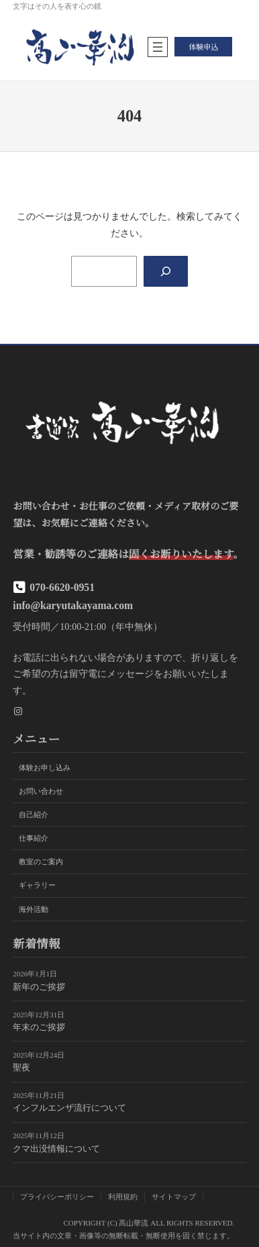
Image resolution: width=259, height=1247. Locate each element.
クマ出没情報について (56, 1149)
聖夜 (21, 1067)
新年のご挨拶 (39, 987)
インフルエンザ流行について (69, 1108)
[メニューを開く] (158, 47)
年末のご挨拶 (39, 1027)
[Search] (165, 271)
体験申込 (203, 46)
